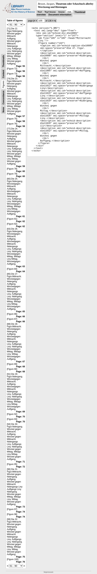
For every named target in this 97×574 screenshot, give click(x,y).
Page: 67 (20, 361)
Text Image (50, 12)
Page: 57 (20, 116)
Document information (59, 14)
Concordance (3, 97)
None (3, 109)
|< (34, 20)
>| (55, 20)
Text (40, 12)
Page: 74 (20, 512)
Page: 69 (20, 411)
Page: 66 (20, 316)
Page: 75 (20, 557)
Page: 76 (20, 562)
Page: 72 (20, 466)
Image (61, 12)
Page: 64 (20, 271)
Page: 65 (20, 311)
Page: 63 (20, 266)
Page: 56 (20, 71)
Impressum (48, 572)
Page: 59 (20, 166)
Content (3, 74)
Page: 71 (20, 461)
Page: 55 (20, 66)
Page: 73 (20, 507)
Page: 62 (20, 221)
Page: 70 (20, 416)
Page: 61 (20, 216)
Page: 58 (20, 121)
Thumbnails (3, 61)
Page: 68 (20, 366)
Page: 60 (20, 171)
